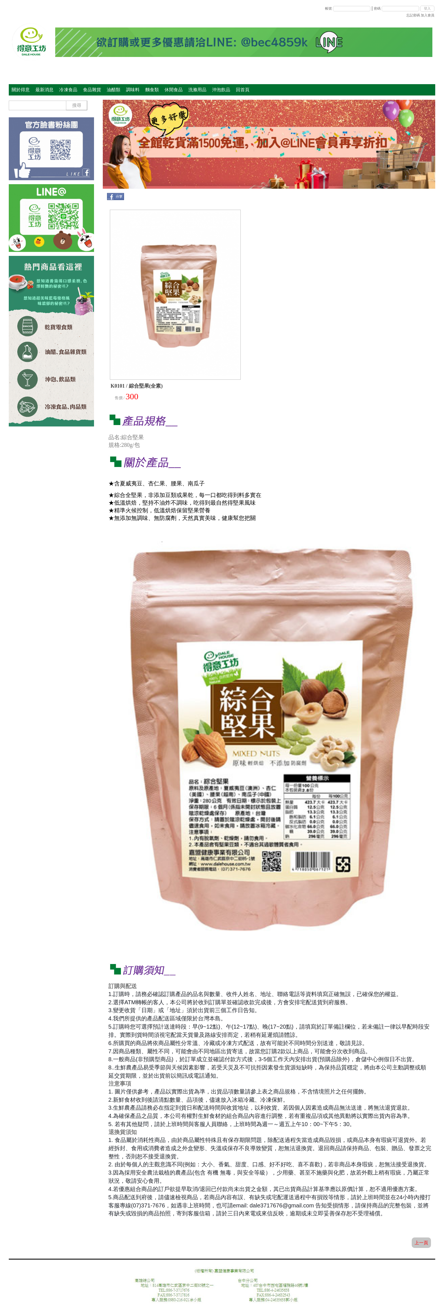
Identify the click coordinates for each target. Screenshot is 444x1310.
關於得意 (21, 89)
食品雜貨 (92, 89)
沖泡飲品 (221, 89)
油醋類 (113, 89)
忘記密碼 (413, 15)
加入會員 (427, 15)
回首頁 (242, 89)
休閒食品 (174, 89)
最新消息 (44, 89)
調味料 (133, 89)
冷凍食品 (68, 89)
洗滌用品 (197, 89)
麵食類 (152, 89)
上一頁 (421, 1242)
